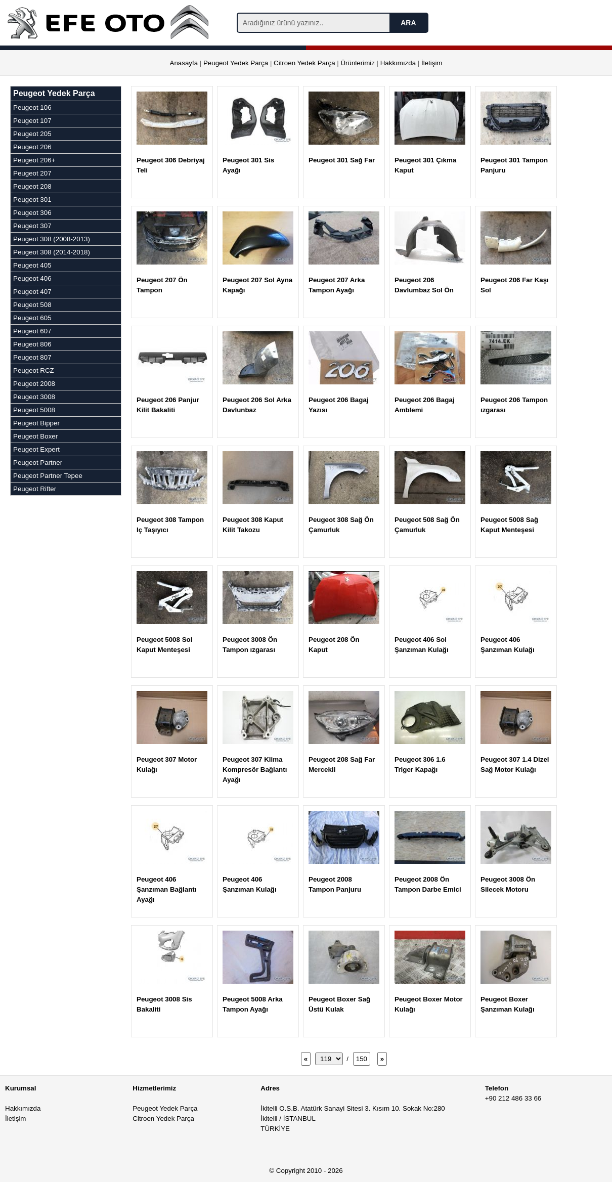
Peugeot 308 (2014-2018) (51, 252)
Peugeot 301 (32, 199)
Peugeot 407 (32, 291)
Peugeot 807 (32, 357)
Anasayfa (184, 63)
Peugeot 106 (32, 107)
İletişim (431, 63)
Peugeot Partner (37, 462)
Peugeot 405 (32, 265)
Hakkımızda (398, 63)
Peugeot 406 (32, 278)
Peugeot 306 (32, 212)
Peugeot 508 (32, 305)
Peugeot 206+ (34, 160)
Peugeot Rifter (34, 489)
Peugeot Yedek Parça (235, 63)
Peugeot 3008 (34, 397)
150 (361, 1059)
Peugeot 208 (32, 186)
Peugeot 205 (32, 134)
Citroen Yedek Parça (304, 63)
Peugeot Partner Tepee (47, 475)
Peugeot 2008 (34, 383)
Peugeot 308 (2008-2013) (51, 239)
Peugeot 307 (32, 226)
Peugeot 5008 (34, 410)
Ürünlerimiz (357, 63)
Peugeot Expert (36, 449)
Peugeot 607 (32, 331)
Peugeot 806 (32, 344)
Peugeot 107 (32, 120)
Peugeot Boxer (35, 436)
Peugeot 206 (32, 147)
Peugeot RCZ (33, 370)
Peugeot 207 (32, 173)
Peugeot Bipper (36, 423)
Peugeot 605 (32, 318)
